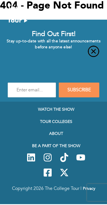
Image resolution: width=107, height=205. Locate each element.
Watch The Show (56, 109)
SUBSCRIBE (79, 90)
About (56, 133)
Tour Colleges (56, 121)
